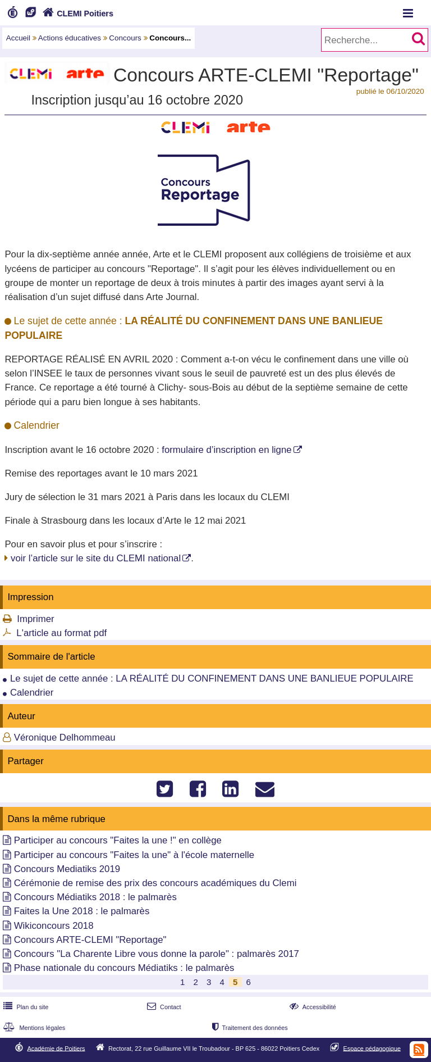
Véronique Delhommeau (65, 737)
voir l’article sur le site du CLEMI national (96, 558)
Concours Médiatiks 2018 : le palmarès (95, 897)
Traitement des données (249, 1027)
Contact (163, 1007)
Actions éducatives (69, 38)
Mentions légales (33, 1027)
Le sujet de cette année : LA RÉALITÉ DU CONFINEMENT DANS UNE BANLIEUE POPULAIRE (212, 678)
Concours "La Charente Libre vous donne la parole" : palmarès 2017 (156, 953)
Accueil (18, 38)
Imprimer (35, 619)
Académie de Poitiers (56, 1048)
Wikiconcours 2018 (54, 925)
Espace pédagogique (372, 1048)
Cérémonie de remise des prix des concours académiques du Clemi (155, 883)
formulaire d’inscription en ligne (226, 449)
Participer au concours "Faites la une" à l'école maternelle (134, 855)
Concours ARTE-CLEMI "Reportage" (90, 939)
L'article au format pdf (61, 633)
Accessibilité (311, 1007)
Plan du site (24, 1007)
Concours (125, 38)
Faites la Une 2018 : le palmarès (82, 911)
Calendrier (31, 692)
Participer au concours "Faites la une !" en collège (118, 840)
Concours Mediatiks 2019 (67, 869)
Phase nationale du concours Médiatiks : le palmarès (124, 968)
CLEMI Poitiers (76, 13)
